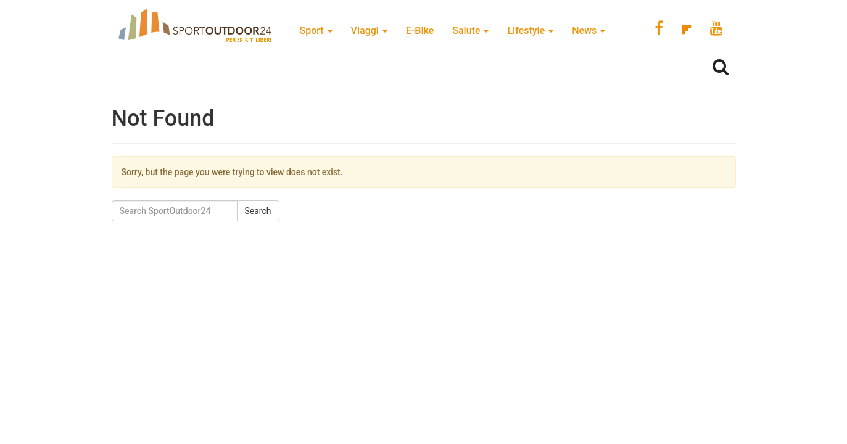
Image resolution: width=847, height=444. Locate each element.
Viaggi (369, 30)
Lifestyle (530, 30)
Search (258, 211)
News (588, 30)
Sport (316, 30)
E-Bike (420, 30)
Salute (470, 30)
